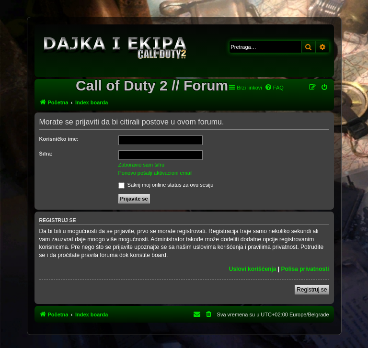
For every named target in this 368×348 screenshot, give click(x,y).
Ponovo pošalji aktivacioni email (155, 173)
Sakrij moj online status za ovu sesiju (166, 185)
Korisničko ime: (59, 139)
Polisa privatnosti (305, 269)
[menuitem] (274, 87)
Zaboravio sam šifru (141, 165)
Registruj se (312, 289)
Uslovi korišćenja (252, 269)
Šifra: (46, 154)
